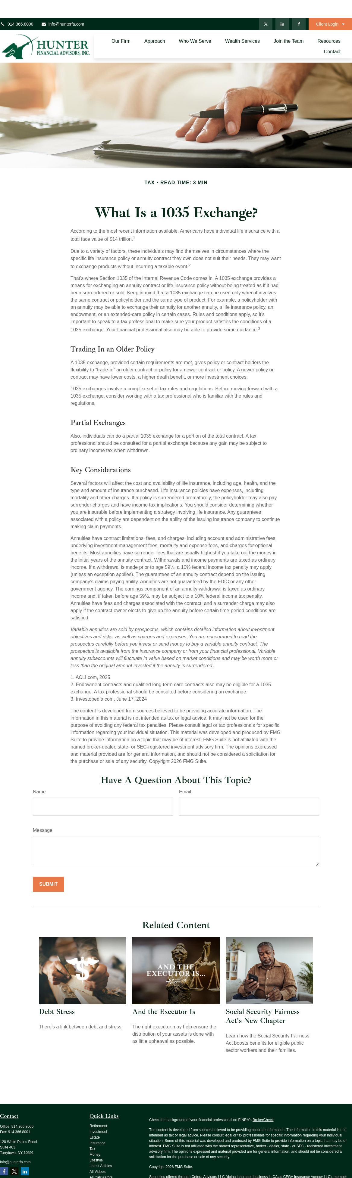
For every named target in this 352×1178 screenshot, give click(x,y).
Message (42, 812)
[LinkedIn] (282, 6)
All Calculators (101, 1159)
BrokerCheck (263, 1102)
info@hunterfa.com (62, 6)
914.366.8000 (16, 6)
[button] (121, 23)
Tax (92, 1131)
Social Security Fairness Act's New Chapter (263, 998)
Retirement (98, 1108)
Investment (98, 1113)
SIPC (165, 1164)
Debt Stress (57, 993)
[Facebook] (299, 6)
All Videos (97, 1154)
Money (95, 1136)
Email (185, 773)
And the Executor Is (163, 993)
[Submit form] (48, 866)
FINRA (154, 1164)
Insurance (97, 1125)
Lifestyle (96, 1142)
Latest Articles (101, 1148)
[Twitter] (265, 6)
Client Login (327, 6)
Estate (95, 1119)
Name (39, 773)
